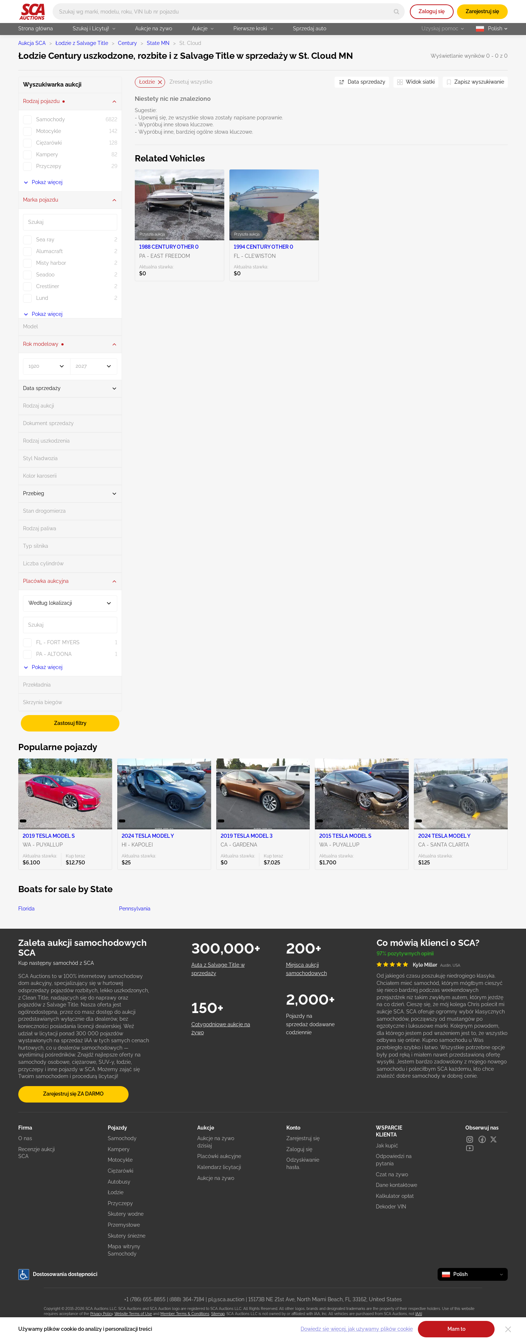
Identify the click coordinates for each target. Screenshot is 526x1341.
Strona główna (35, 28)
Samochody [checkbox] (50, 119)
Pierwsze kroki (253, 28)
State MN (158, 43)
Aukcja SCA (32, 43)
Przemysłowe (124, 1225)
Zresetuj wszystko (190, 82)
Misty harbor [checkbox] (51, 263)
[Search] (396, 11)
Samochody (122, 1138)
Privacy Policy (101, 1314)
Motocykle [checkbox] (48, 131)
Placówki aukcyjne (219, 1156)
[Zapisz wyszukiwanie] (475, 82)
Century (127, 43)
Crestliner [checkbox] (47, 286)
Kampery (119, 1149)
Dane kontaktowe (396, 1185)
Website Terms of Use (133, 1314)
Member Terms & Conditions (184, 1314)
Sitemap (218, 1314)
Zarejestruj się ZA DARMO (73, 1094)
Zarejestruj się (482, 11)
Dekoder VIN (391, 1207)
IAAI (418, 1314)
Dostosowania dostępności (58, 1274)
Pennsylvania (134, 909)
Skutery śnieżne (126, 1236)
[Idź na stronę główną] (32, 12)
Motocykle (120, 1160)
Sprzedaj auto (309, 28)
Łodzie (115, 1192)
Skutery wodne (126, 1214)
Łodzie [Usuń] (150, 82)
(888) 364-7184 (186, 1299)
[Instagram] (469, 1139)
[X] (493, 1139)
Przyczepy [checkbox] (48, 166)
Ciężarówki (120, 1171)
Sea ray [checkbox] (45, 239)
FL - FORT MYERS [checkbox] (58, 642)
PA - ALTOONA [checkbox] (54, 654)
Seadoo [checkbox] (45, 275)
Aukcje (203, 28)
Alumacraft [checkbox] (49, 251)
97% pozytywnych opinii (405, 953)
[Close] (508, 1329)
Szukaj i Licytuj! (94, 28)
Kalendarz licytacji (219, 1167)
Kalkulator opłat (395, 1196)
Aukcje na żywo (153, 28)
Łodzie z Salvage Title (82, 43)
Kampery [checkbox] (47, 154)
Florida (26, 909)
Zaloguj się (432, 11)
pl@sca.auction (226, 1299)
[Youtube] (469, 1148)
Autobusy (119, 1182)
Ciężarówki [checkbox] (49, 143)
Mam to (456, 1329)
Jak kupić (387, 1146)
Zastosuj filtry (70, 723)
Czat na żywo (392, 1174)
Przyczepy (120, 1203)
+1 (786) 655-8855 (144, 1299)
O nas (25, 1138)
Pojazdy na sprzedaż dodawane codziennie (310, 1024)
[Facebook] (482, 1139)
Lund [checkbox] (42, 298)
